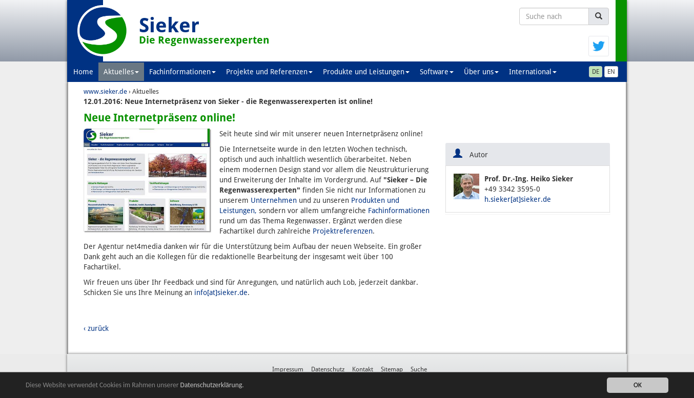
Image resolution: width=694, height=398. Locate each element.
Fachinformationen (182, 72)
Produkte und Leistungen (366, 72)
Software (437, 72)
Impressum (287, 369)
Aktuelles (121, 72)
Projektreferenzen (343, 231)
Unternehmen (274, 200)
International (533, 72)
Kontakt (362, 369)
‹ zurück (96, 328)
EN (611, 71)
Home (83, 72)
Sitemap (392, 369)
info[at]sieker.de (221, 292)
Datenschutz (327, 369)
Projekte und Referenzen (269, 72)
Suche (419, 369)
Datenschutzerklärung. (212, 385)
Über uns (481, 72)
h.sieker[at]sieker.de (517, 199)
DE (595, 71)
